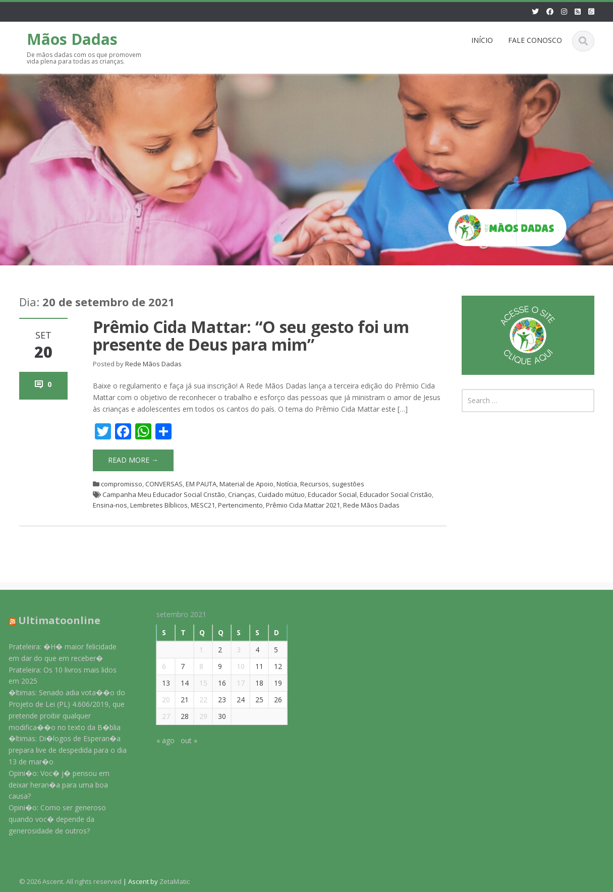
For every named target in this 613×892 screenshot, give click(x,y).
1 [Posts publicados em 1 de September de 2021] (195, 649)
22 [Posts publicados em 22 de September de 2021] (197, 699)
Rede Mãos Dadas (153, 363)
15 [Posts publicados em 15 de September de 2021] (197, 683)
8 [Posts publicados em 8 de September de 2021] (195, 666)
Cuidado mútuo (281, 494)
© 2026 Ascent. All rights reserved (70, 881)
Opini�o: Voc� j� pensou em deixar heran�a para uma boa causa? (53, 784)
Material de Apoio (246, 483)
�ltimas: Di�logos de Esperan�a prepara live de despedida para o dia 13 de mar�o (62, 750)
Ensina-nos (110, 505)
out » (182, 740)
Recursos (314, 483)
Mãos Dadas (72, 39)
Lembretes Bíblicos (159, 505)
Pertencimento (240, 505)
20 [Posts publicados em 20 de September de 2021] (159, 699)
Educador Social (332, 494)
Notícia (286, 483)
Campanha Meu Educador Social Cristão (163, 494)
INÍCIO (482, 40)
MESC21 (203, 505)
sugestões (348, 483)
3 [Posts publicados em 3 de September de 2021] (232, 649)
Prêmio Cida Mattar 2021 (303, 505)
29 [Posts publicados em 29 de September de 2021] (197, 716)
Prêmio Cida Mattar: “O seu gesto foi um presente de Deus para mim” (251, 335)
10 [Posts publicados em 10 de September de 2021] (234, 666)
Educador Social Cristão (396, 494)
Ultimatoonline (53, 620)
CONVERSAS (164, 483)
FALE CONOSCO (535, 40)
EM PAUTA (201, 483)
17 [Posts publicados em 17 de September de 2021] (234, 683)
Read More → (133, 460)
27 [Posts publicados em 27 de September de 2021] (159, 716)
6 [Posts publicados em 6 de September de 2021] (157, 666)
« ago (159, 740)
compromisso (121, 483)
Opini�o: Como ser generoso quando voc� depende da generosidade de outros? (51, 819)
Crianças (241, 494)
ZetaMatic (174, 881)
